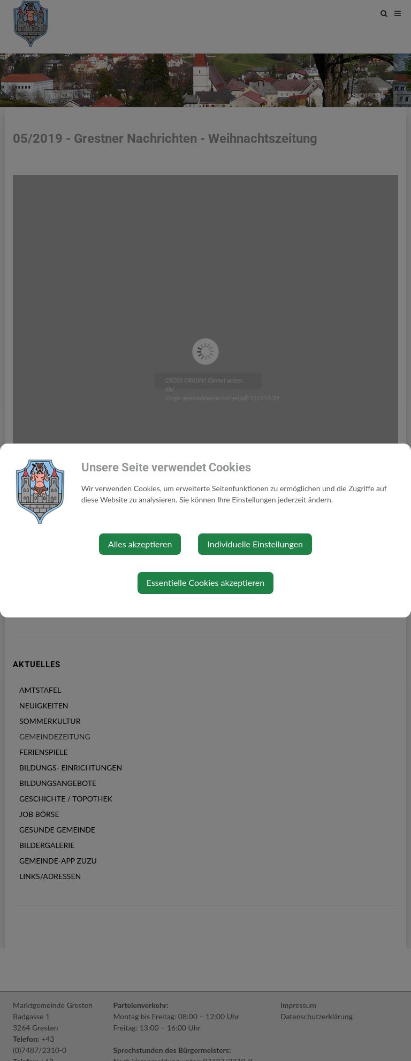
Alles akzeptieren (140, 544)
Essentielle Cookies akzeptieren (205, 582)
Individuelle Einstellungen (255, 544)
